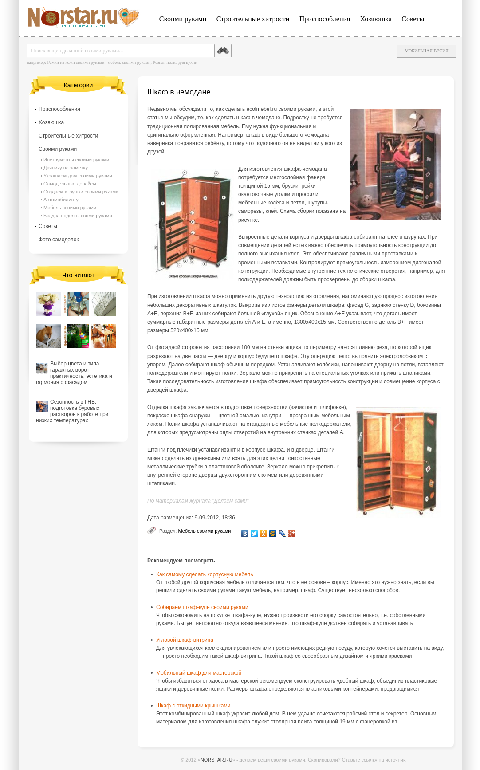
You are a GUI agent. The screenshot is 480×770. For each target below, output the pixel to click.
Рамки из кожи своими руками (75, 62)
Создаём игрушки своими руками (80, 191)
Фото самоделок (59, 239)
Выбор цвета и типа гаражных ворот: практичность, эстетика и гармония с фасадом (74, 373)
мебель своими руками (129, 62)
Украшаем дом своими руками (77, 175)
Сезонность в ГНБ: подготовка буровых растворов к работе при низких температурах (72, 411)
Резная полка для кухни (175, 62)
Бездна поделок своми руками (77, 215)
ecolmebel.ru (262, 109)
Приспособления (324, 19)
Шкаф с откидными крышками (193, 706)
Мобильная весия (427, 50)
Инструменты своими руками (76, 159)
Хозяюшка (376, 19)
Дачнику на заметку (65, 167)
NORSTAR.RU (216, 759)
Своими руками (182, 19)
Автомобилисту (61, 199)
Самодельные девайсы (69, 183)
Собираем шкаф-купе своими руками (202, 607)
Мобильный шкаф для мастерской (198, 673)
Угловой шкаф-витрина (184, 640)
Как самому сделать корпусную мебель (204, 574)
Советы (412, 19)
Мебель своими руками (204, 531)
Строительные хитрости (253, 19)
